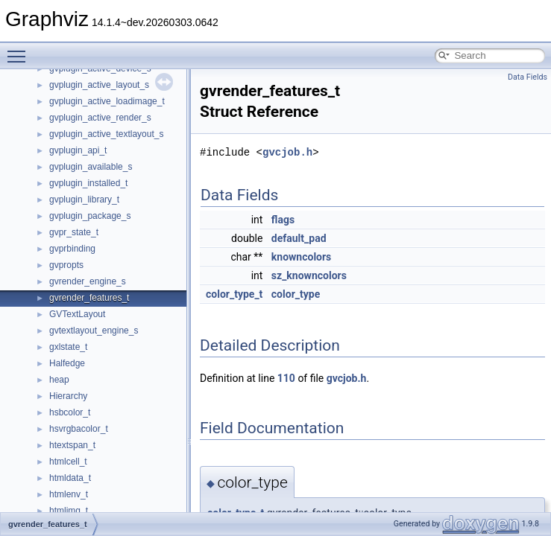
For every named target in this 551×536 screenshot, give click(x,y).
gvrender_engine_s (87, 281)
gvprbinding (72, 248)
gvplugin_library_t (84, 199)
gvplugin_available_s (90, 167)
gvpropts (66, 265)
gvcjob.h (287, 152)
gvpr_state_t (73, 232)
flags (283, 220)
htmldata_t (70, 478)
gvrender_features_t (89, 298)
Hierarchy (68, 396)
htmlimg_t (68, 510)
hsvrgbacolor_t (78, 429)
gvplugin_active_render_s (100, 117)
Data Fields (527, 77)
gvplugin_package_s (89, 216)
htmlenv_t (68, 494)
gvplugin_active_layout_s (99, 85)
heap (59, 379)
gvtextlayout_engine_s (93, 330)
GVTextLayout (77, 314)
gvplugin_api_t (78, 150)
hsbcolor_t (69, 412)
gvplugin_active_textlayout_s (106, 134)
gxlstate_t (68, 347)
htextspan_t (72, 445)
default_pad (299, 238)
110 (286, 378)
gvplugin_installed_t (88, 183)
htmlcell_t (68, 461)
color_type (295, 294)
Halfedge (67, 363)
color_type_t (234, 294)
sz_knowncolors (309, 275)
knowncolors (301, 257)
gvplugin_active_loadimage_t (107, 101)
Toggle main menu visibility (20, 49)
